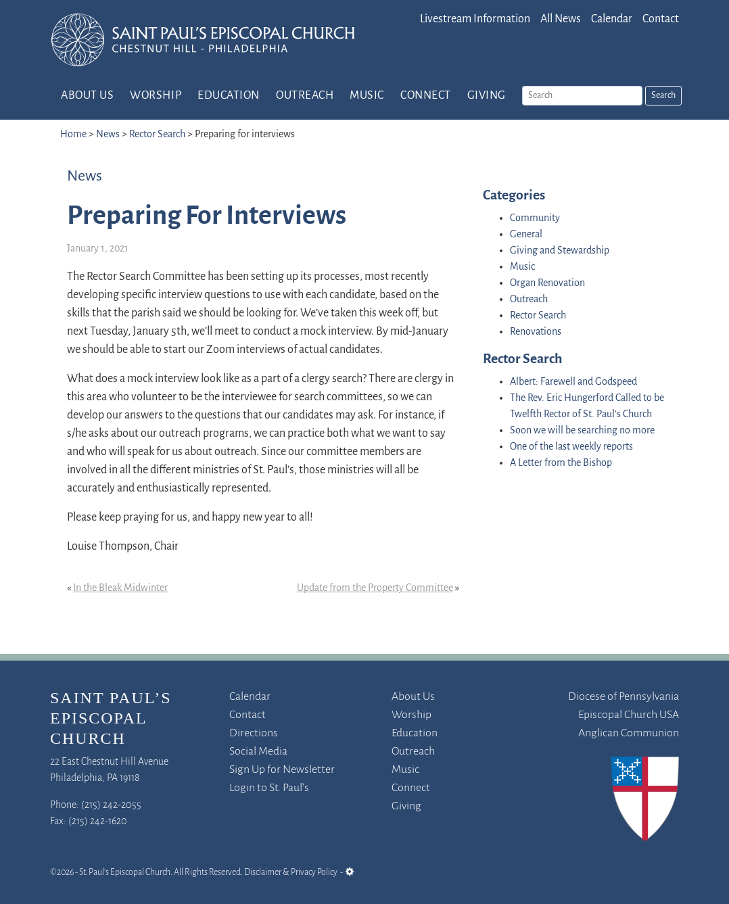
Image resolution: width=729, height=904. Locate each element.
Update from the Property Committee (375, 588)
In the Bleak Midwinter (120, 588)
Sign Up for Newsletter (282, 769)
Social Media (258, 751)
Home (73, 134)
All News (560, 19)
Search (663, 96)
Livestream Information (475, 19)
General (526, 234)
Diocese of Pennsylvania (623, 696)
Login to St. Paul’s (269, 788)
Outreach (304, 95)
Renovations (535, 332)
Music (367, 95)
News (108, 134)
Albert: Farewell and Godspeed (573, 382)
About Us (87, 95)
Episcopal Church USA (628, 715)
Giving (486, 95)
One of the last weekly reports (571, 447)
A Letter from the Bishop (561, 463)
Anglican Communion (628, 733)
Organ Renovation (547, 283)
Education (228, 95)
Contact (660, 19)
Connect (425, 95)
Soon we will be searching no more (582, 430)
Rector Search (157, 134)
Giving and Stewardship (559, 250)
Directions (253, 733)
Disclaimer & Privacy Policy (290, 872)
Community (535, 218)
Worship (155, 95)
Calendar (611, 19)
